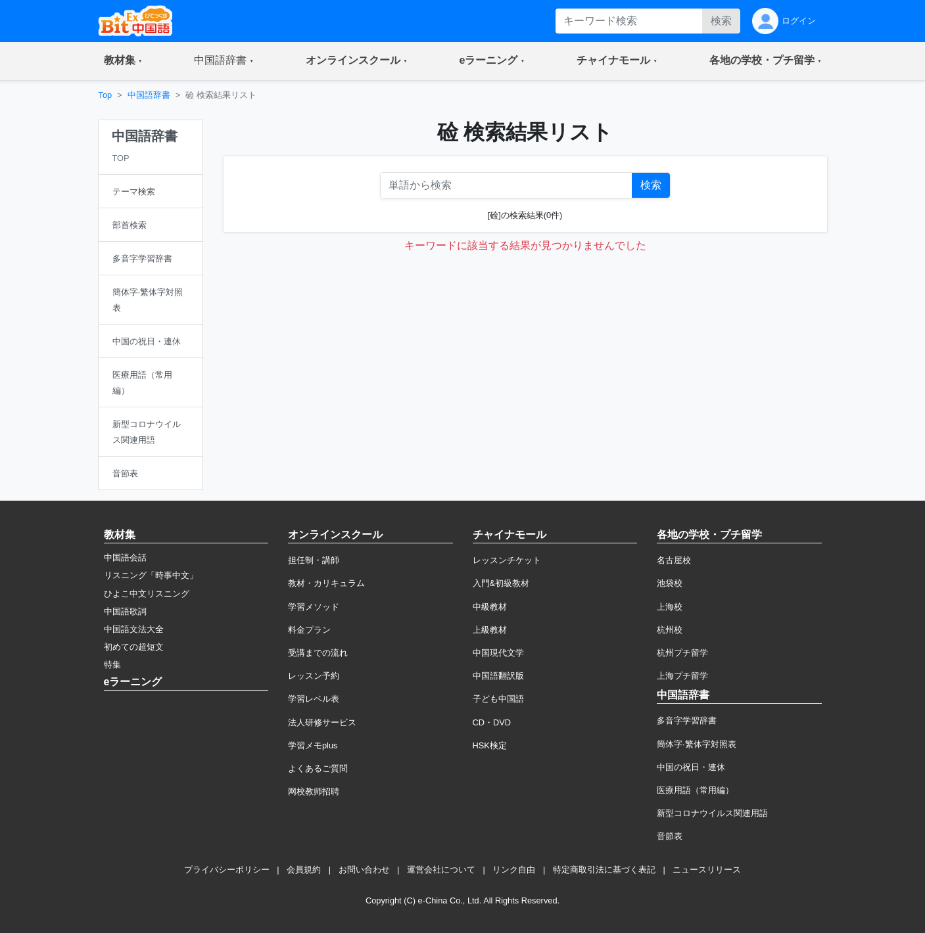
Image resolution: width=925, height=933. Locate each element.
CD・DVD (492, 722)
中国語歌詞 (125, 611)
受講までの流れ (318, 653)
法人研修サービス (322, 722)
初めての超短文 (134, 647)
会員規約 (304, 870)
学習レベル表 (313, 699)
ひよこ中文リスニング (146, 594)
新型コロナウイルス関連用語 (712, 813)
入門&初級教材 (501, 583)
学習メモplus (312, 745)
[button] (123, 61)
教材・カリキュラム (326, 583)
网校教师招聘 (313, 791)
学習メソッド (313, 607)
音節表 (669, 836)
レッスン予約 (313, 676)
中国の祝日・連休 (691, 767)
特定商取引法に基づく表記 (604, 870)
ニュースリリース (707, 870)
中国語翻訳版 (498, 676)
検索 (721, 20)
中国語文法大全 (134, 629)
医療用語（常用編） (695, 790)
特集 (112, 665)
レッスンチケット (507, 560)
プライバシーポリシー (227, 870)
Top (105, 95)
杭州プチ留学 (682, 653)
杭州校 (669, 630)
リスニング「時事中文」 (151, 575)
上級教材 (490, 630)
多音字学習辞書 (687, 720)
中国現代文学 (498, 653)
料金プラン (309, 630)
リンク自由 (513, 870)
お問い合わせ (364, 870)
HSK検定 (490, 745)
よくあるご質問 (318, 768)
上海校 (669, 607)
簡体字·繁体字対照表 (696, 744)
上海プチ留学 (682, 676)
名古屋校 (674, 560)
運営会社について (441, 870)
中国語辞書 (149, 95)
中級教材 (490, 607)
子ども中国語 (498, 699)
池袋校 (669, 583)
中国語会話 (125, 557)
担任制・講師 (313, 560)
